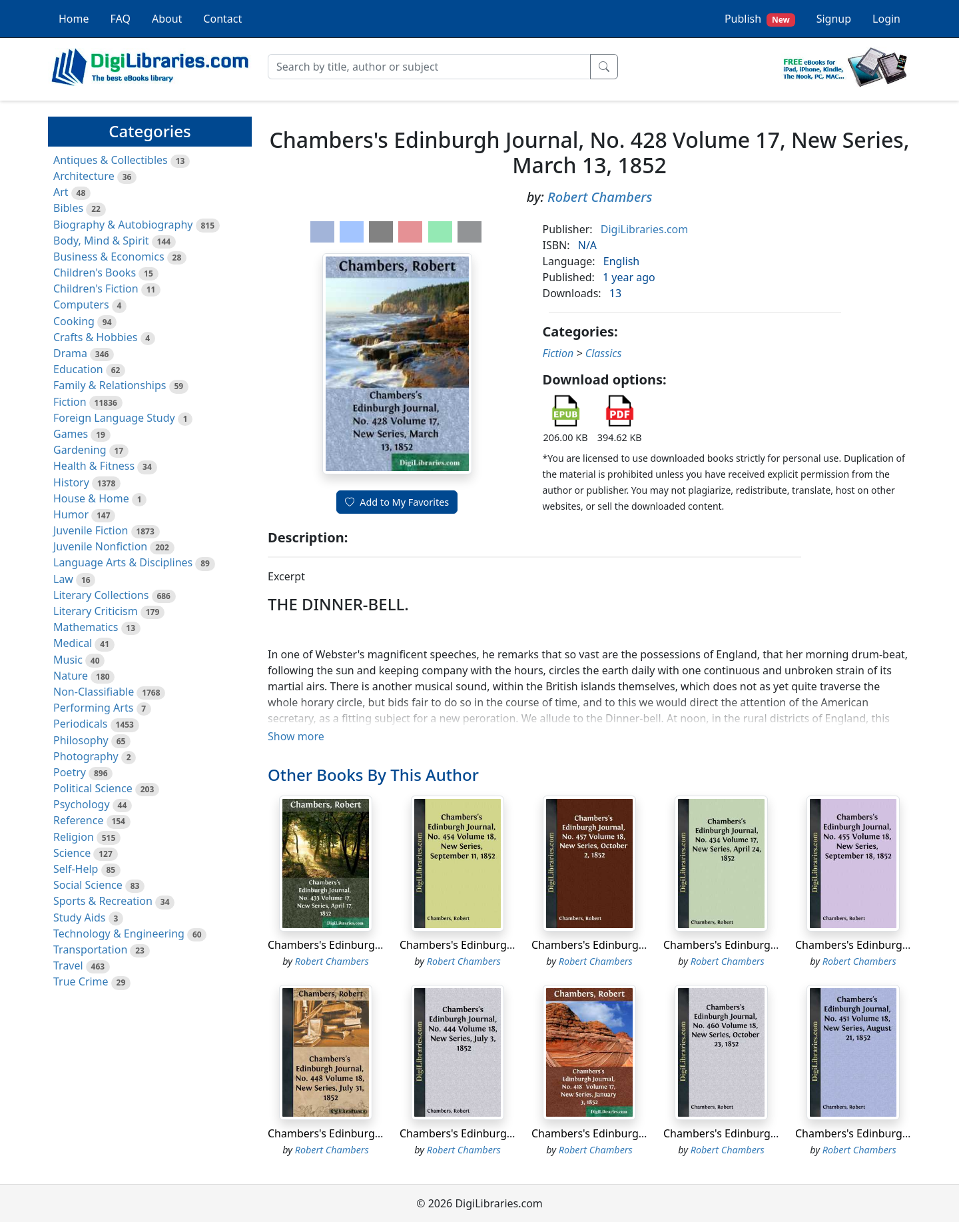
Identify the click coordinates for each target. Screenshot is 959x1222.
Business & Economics (108, 256)
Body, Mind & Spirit (101, 240)
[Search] (429, 66)
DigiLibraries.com (644, 229)
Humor (71, 514)
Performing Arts (93, 707)
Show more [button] (296, 736)
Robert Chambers (599, 197)
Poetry (69, 772)
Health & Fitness (94, 465)
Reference (78, 820)
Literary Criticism (95, 611)
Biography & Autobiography (122, 224)
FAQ (121, 18)
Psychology (81, 804)
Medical (72, 643)
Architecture (84, 176)
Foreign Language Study (114, 417)
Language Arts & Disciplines (122, 562)
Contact (222, 18)
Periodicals (80, 723)
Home (74, 18)
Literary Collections (101, 595)
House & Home (91, 498)
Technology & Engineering (118, 933)
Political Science (93, 788)
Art (61, 192)
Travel (68, 965)
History (71, 482)
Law (63, 579)
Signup (833, 18)
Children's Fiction (96, 288)
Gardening (80, 449)
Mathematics (85, 627)
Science (72, 853)
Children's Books (94, 272)
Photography (86, 756)
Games (70, 433)
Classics (603, 353)
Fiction (70, 401)
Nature (70, 675)
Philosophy (81, 740)
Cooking (74, 321)
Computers (81, 304)
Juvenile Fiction (90, 530)
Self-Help (75, 869)
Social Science (88, 885)
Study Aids (79, 917)
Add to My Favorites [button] (397, 502)
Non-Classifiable (93, 691)
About (167, 18)
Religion (73, 837)
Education (78, 369)
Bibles (68, 208)
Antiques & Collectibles (110, 160)
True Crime (81, 981)
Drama (70, 353)
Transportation (90, 949)
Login (886, 18)
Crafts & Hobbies (95, 337)
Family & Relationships (109, 385)
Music (68, 659)
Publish (760, 19)
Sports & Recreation (103, 901)
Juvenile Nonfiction (100, 546)
